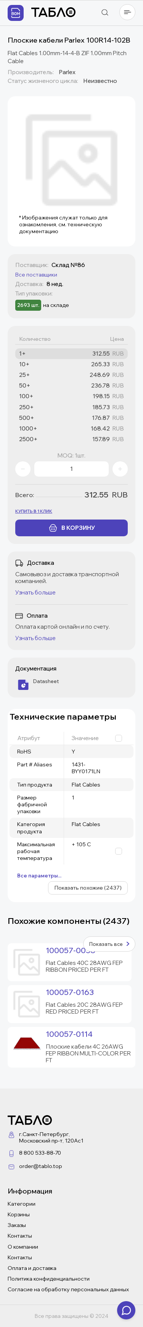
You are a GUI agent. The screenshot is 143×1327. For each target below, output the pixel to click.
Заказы (17, 1225)
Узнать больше (35, 592)
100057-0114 (69, 1034)
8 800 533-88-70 (40, 1152)
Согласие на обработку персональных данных (68, 1289)
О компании (23, 1246)
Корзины (19, 1214)
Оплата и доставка (32, 1268)
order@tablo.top (40, 1166)
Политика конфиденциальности (49, 1278)
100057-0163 (70, 992)
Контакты (20, 1235)
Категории (21, 1203)
